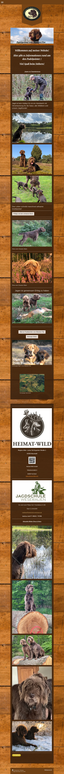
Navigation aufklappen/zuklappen (32, 2)
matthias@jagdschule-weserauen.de (32, 512)
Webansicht (48, 770)
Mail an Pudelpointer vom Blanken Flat (32, 332)
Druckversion (16, 770)
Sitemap (21, 770)
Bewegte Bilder (32, 336)
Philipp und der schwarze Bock (23, 214)
